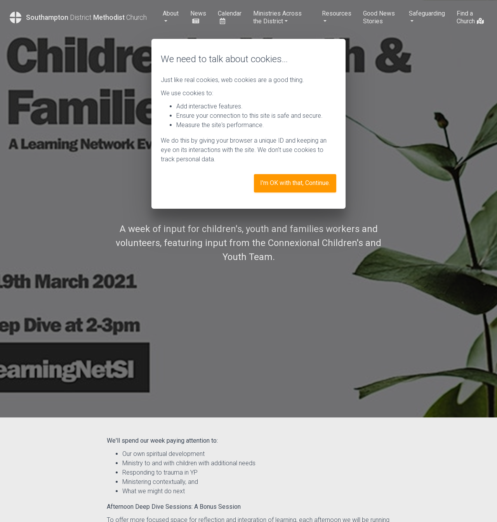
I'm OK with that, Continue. (295, 183)
